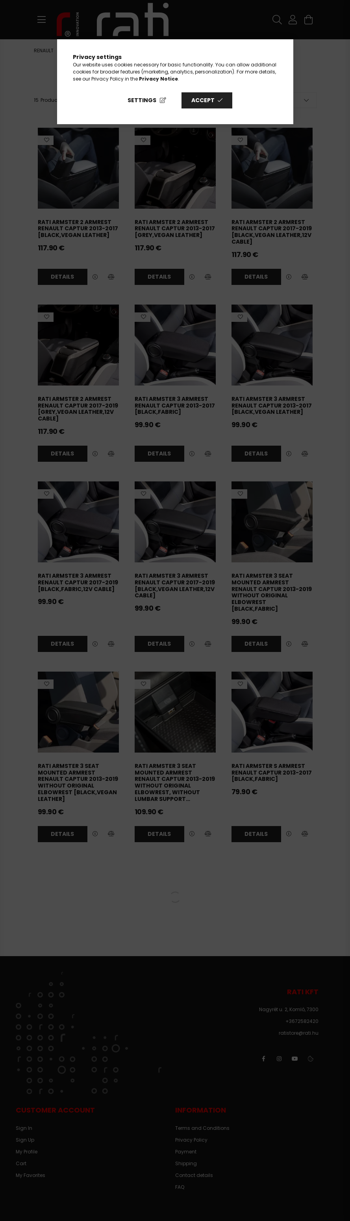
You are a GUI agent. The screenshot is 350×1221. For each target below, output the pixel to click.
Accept (203, 100)
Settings (142, 100)
